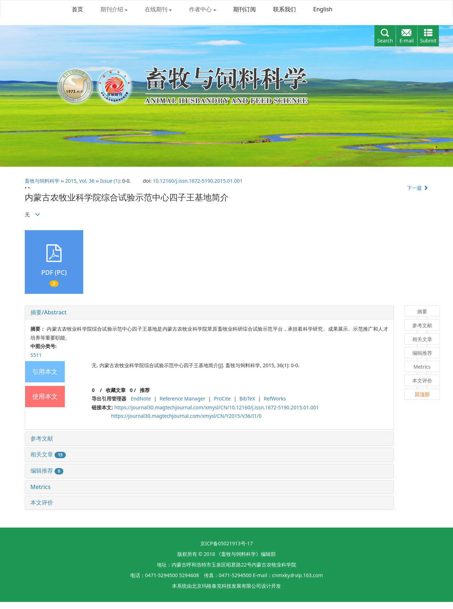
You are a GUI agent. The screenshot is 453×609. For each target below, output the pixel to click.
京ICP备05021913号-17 (226, 543)
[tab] (209, 312)
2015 (70, 180)
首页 (77, 9)
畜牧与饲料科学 (42, 180)
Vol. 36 (86, 180)
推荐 (145, 390)
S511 (36, 355)
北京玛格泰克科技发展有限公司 (226, 585)
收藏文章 (116, 390)
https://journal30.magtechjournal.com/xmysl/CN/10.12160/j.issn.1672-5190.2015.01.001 (216, 407)
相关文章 (48, 454)
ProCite (222, 398)
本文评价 (41, 502)
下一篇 (417, 187)
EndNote (141, 398)
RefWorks (275, 398)
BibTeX (247, 398)
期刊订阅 (244, 9)
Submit (428, 40)
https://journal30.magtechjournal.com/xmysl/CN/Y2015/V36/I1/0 (186, 415)
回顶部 (422, 394)
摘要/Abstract (48, 312)
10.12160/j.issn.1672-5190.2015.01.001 (198, 180)
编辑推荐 (46, 470)
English (322, 9)
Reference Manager (182, 398)
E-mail (407, 40)
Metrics (40, 487)
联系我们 (284, 9)
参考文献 (41, 438)
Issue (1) (110, 180)
